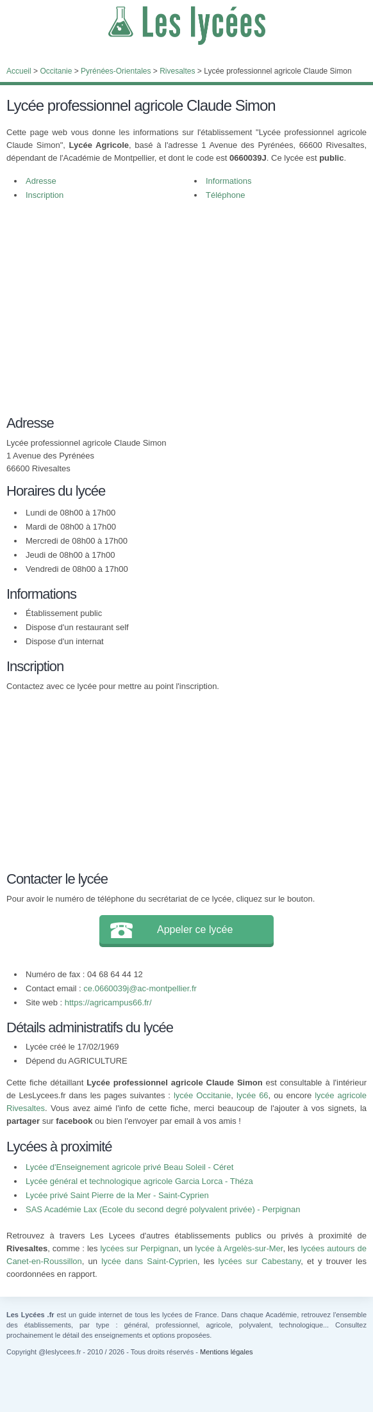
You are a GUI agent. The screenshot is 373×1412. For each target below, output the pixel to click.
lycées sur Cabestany (260, 1261)
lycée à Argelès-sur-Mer (239, 1248)
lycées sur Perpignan (139, 1248)
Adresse (41, 181)
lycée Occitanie (202, 1095)
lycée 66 (252, 1095)
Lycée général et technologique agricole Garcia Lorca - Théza (139, 1181)
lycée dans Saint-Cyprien (149, 1261)
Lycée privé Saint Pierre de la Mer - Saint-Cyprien (117, 1195)
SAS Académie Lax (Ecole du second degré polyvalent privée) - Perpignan (163, 1209)
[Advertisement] (186, 304)
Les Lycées (186, 25)
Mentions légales (226, 1352)
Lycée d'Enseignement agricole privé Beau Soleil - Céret (129, 1167)
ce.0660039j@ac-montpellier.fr (140, 988)
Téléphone (225, 195)
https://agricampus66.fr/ (108, 1002)
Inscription (44, 195)
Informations (229, 181)
